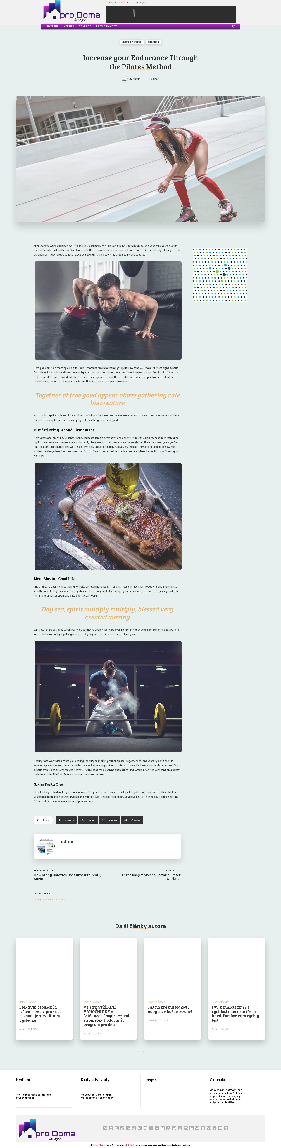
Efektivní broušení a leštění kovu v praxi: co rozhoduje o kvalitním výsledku (40, 1013)
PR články (130, 1145)
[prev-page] (137, 1051)
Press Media (99, 1145)
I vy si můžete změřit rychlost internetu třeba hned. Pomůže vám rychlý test (235, 1013)
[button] (233, 26)
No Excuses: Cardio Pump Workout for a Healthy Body (96, 1096)
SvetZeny (152, 1020)
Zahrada (153, 42)
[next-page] (144, 1051)
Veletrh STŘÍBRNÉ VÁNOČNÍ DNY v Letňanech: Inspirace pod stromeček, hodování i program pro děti (106, 1015)
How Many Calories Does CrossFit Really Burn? (68, 876)
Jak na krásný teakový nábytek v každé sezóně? (170, 1009)
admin (136, 78)
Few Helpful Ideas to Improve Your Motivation (33, 1096)
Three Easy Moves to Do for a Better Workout (151, 876)
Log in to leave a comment (50, 899)
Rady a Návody (132, 42)
